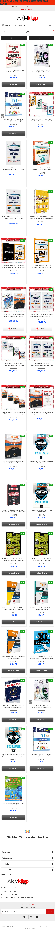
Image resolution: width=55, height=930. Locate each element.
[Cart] (52, 31)
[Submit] (50, 911)
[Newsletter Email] (27, 911)
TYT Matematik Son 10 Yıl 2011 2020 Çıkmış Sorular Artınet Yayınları (13, 706)
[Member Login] (28, 31)
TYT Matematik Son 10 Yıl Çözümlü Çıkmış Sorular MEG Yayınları (41, 71)
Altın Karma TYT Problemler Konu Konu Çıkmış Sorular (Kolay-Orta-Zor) (41, 755)
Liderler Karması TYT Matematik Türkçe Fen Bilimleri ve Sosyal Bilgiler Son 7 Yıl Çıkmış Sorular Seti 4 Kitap (13, 413)
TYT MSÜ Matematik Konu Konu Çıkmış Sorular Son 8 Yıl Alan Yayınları (13, 217)
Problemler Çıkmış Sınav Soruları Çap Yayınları (41, 462)
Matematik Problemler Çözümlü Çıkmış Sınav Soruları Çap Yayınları (13, 755)
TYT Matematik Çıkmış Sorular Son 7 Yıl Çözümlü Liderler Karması (13, 462)
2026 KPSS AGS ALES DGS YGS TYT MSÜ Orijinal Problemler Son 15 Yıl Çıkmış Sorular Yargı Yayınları (41, 217)
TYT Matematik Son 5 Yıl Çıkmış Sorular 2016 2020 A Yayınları (13, 608)
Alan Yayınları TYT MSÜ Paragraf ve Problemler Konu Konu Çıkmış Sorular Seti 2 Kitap (41, 315)
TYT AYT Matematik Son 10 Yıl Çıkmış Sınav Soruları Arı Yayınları (41, 657)
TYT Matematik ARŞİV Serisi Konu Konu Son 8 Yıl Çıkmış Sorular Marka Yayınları (41, 266)
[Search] (27, 25)
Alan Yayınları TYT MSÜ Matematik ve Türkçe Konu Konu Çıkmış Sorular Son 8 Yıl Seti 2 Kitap (41, 364)
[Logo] (27, 18)
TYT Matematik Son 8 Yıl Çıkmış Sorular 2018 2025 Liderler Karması (41, 168)
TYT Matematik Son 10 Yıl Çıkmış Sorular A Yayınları (13, 657)
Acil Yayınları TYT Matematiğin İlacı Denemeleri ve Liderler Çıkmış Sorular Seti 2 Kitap (13, 315)
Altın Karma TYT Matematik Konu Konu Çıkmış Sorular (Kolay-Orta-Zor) (13, 120)
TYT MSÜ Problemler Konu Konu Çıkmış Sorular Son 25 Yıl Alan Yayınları (13, 168)
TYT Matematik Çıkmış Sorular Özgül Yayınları (13, 804)
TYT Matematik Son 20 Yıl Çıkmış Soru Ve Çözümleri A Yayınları (13, 559)
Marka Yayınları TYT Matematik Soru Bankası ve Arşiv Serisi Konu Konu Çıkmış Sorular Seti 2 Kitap (13, 266)
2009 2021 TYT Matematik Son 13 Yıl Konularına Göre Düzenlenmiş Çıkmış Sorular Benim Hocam (13, 71)
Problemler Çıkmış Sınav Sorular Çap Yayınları (42, 511)
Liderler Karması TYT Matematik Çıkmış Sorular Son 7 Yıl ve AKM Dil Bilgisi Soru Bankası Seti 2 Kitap (41, 413)
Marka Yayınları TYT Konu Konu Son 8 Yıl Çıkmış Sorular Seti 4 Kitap (41, 120)
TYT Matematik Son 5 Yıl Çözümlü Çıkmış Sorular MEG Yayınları (41, 706)
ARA (49, 25)
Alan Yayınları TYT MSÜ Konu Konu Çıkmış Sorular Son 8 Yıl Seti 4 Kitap (13, 364)
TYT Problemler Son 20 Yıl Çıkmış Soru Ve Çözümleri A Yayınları (41, 559)
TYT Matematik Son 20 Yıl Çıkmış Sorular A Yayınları (41, 608)
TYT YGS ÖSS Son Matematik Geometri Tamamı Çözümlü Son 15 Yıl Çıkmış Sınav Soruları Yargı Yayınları (13, 511)
